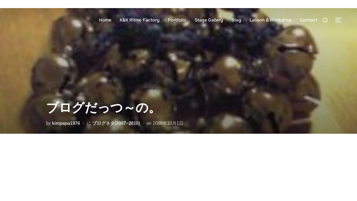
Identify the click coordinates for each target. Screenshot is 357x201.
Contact (308, 20)
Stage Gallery (209, 20)
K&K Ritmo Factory (140, 20)
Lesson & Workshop (271, 20)
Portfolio (177, 20)
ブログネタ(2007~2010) (116, 123)
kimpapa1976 (66, 123)
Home (105, 20)
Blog (236, 20)
